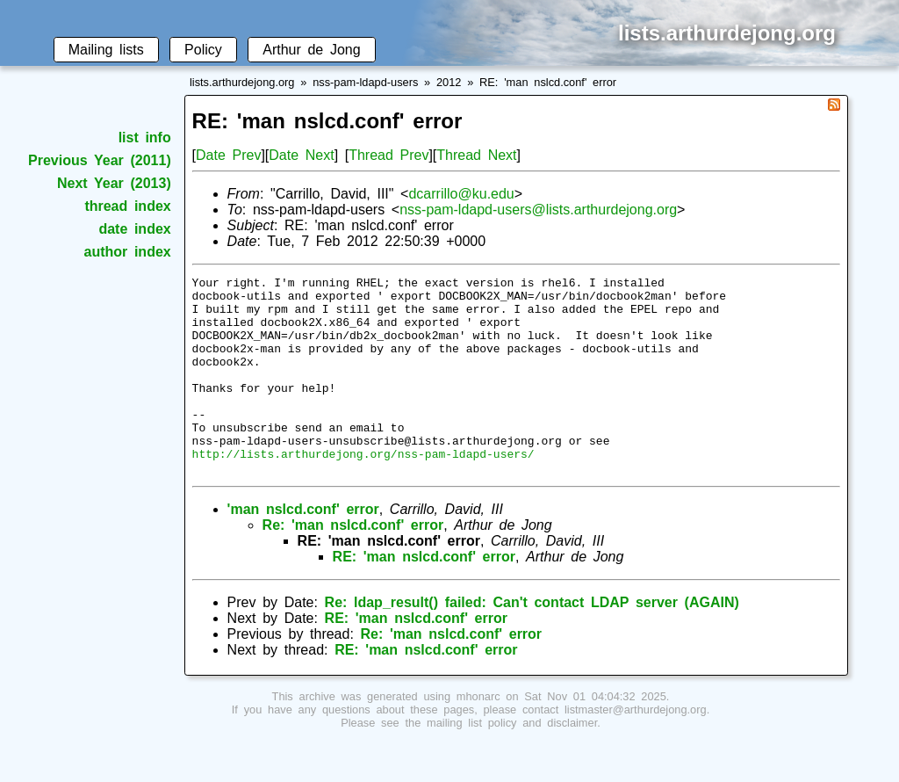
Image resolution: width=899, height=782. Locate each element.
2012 (448, 82)
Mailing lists (106, 49)
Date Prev (228, 155)
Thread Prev (388, 155)
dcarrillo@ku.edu (461, 193)
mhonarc (478, 735)
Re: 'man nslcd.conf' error (353, 564)
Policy (203, 49)
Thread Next (476, 155)
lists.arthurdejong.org (242, 82)
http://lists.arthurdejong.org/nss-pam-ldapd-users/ (363, 490)
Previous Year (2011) (99, 160)
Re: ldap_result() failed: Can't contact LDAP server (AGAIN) (532, 641)
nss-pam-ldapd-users (365, 82)
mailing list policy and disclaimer (512, 762)
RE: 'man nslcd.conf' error (547, 82)
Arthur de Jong (311, 49)
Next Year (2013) (114, 183)
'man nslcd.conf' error (303, 548)
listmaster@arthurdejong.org (636, 749)
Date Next (301, 155)
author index (127, 251)
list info (145, 137)
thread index (127, 206)
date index (134, 228)
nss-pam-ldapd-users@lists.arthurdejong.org (538, 209)
